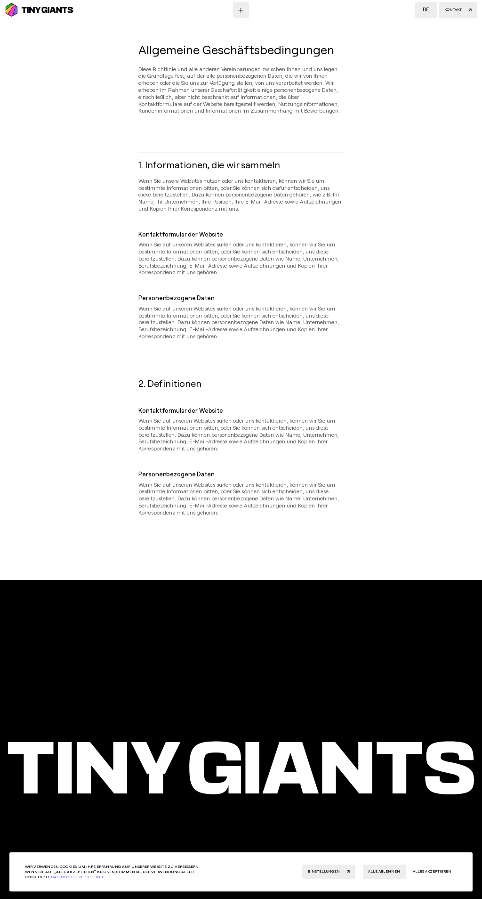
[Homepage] (39, 9)
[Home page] (241, 768)
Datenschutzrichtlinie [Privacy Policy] (77, 876)
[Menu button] (241, 10)
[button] (426, 10)
